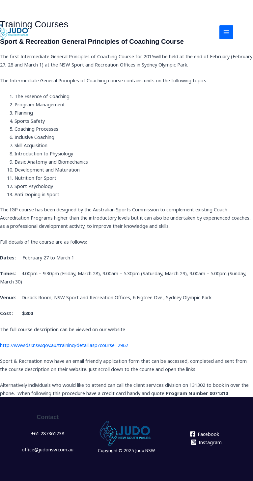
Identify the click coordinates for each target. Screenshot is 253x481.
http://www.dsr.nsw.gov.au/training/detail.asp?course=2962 (64, 345)
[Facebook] (204, 434)
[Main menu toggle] (226, 32)
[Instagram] (206, 442)
